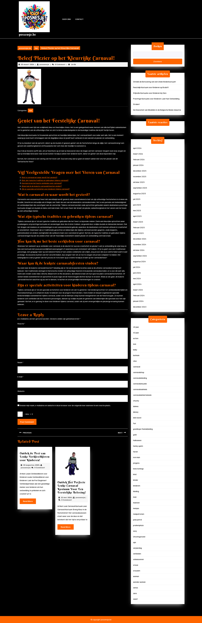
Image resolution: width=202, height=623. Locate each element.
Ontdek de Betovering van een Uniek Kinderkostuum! (154, 81)
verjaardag (137, 548)
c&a (135, 361)
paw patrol (137, 519)
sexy (135, 531)
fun (36, 48)
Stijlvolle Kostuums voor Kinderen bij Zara (149, 93)
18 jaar (136, 327)
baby (135, 349)
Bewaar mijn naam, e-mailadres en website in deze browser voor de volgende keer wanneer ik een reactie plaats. (65, 405)
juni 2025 (137, 205)
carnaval (136, 366)
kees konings (138, 468)
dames (135, 406)
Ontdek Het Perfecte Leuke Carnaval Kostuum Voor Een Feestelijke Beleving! (71, 487)
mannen (136, 502)
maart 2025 (138, 222)
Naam (20, 362)
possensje (44, 64)
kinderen (136, 485)
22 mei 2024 (66, 497)
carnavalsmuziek (140, 383)
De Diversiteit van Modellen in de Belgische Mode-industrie (157, 110)
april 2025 (137, 216)
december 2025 (139, 171)
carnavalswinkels (140, 389)
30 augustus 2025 (31, 465)
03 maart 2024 (27, 64)
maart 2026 (138, 154)
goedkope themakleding (143, 429)
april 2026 (137, 148)
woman (136, 576)
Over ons (66, 19)
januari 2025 (138, 233)
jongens (136, 463)
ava (134, 344)
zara (135, 593)
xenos (135, 587)
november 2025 (139, 176)
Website (21, 391)
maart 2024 (138, 290)
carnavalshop (138, 372)
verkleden (137, 553)
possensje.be (27, 35)
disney (135, 412)
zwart (135, 599)
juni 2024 (137, 273)
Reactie (21, 323)
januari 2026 (138, 165)
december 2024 (139, 239)
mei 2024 (137, 278)
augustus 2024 (139, 261)
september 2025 (140, 188)
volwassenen (138, 559)
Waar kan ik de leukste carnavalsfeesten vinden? (42, 186)
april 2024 (137, 284)
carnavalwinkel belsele (142, 395)
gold (135, 434)
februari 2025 (139, 227)
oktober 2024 (139, 250)
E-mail (20, 376)
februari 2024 (139, 295)
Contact (79, 19)
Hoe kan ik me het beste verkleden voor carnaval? (42, 183)
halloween (137, 440)
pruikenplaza (138, 525)
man (135, 497)
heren (135, 451)
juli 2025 (136, 199)
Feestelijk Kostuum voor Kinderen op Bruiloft (151, 87)
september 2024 (140, 256)
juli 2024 (136, 267)
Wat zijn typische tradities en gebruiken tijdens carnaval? (45, 180)
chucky (136, 400)
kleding (136, 491)
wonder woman (139, 582)
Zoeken (158, 46)
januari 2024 (138, 301)
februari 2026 (139, 159)
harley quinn (138, 446)
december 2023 (139, 307)
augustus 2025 (139, 193)
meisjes (136, 508)
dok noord (137, 417)
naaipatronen (138, 514)
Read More (29, 502)
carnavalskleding (140, 378)
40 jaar (136, 332)
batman (136, 355)
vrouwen (136, 570)
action (135, 338)
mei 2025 (137, 210)
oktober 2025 (139, 182)
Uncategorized (139, 536)
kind (134, 474)
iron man (136, 457)
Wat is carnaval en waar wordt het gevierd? (39, 177)
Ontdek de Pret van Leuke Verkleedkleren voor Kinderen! (34, 456)
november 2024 (139, 244)
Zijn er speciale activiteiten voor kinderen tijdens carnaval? (46, 189)
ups (134, 542)
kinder (135, 480)
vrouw (135, 565)
